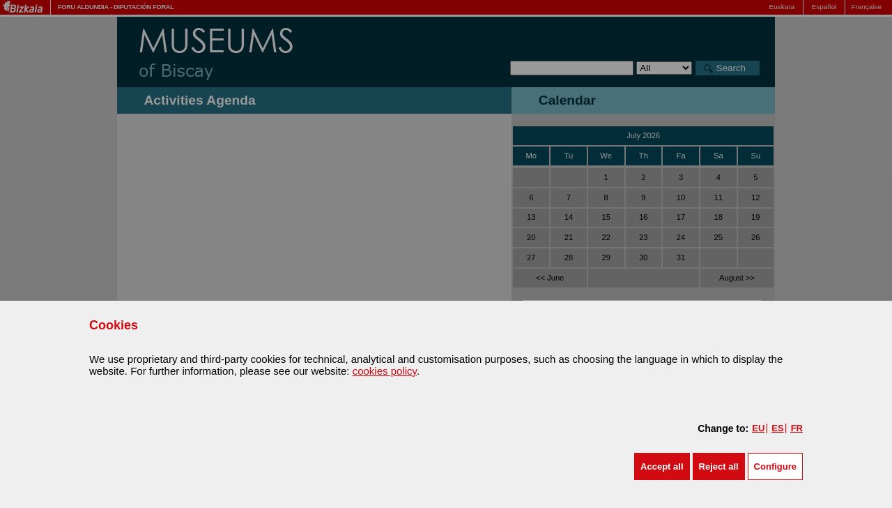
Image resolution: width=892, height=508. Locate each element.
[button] (661, 466)
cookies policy (385, 371)
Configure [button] (775, 466)
